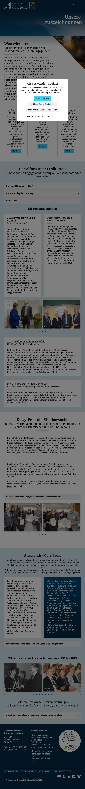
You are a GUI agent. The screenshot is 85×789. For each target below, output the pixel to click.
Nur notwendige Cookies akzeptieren (42, 110)
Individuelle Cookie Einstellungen (43, 104)
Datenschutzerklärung (35, 116)
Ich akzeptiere (42, 98)
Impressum (50, 116)
